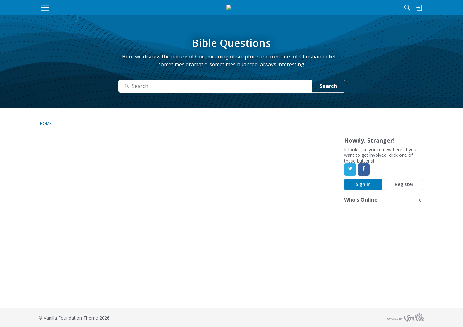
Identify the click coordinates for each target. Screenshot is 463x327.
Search (328, 86)
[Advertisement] (193, 263)
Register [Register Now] (404, 184)
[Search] (356, 7)
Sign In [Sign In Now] (363, 184)
